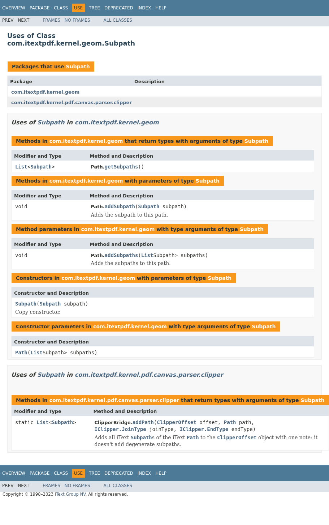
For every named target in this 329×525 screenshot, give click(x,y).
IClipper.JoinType (120, 429)
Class (61, 7)
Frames (51, 20)
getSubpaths (121, 167)
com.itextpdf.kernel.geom (45, 92)
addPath (143, 422)
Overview (13, 7)
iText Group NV (70, 494)
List (21, 167)
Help (160, 7)
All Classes (118, 20)
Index (144, 7)
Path (21, 352)
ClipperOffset (176, 422)
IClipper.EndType (203, 429)
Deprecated (118, 7)
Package (39, 7)
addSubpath (120, 206)
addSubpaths (121, 255)
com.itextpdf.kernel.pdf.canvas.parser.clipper (71, 102)
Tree (94, 7)
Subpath (78, 66)
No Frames (77, 20)
